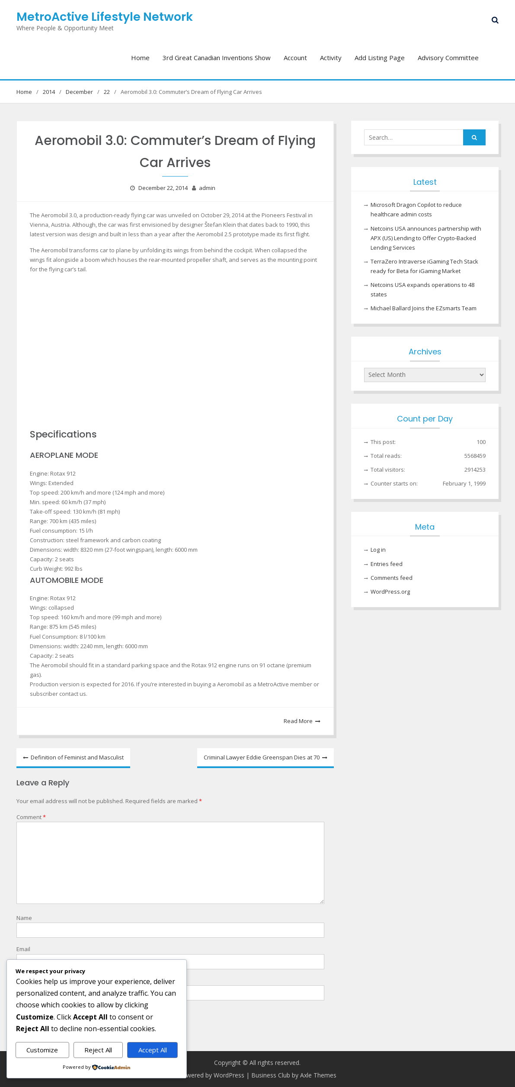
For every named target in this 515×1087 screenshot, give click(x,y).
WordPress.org (390, 591)
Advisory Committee (448, 57)
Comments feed (392, 578)
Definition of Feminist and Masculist (77, 757)
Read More (298, 721)
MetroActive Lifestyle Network (104, 17)
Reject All (98, 1049)
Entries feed (387, 564)
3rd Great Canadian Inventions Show (217, 57)
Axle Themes (318, 1075)
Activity (331, 57)
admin (207, 188)
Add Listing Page (380, 57)
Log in (378, 549)
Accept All (152, 1049)
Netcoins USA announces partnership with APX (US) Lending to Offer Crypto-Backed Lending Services (426, 238)
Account (295, 57)
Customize (42, 1049)
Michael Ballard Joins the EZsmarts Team (424, 308)
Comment (31, 817)
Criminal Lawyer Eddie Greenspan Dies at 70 (262, 757)
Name (24, 918)
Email (23, 949)
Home (140, 57)
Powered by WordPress (211, 1075)
